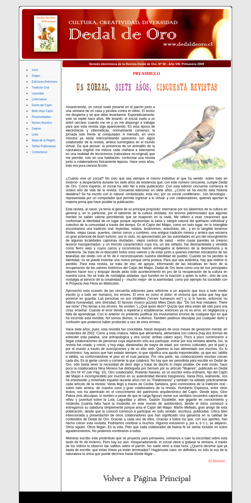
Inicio (35, 69)
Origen (36, 75)
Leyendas (38, 93)
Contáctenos (39, 152)
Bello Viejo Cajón (42, 111)
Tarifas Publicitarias (44, 146)
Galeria (36, 128)
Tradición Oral (40, 87)
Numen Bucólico (42, 122)
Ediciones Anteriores (44, 81)
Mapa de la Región (43, 140)
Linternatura (39, 99)
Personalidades (41, 116)
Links (35, 134)
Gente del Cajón (42, 105)
